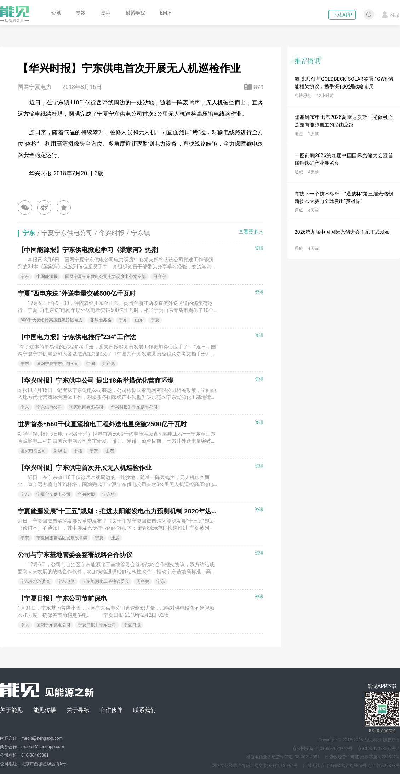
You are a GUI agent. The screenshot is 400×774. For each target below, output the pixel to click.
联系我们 (144, 710)
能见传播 (44, 710)
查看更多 (251, 232)
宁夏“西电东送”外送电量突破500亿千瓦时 (77, 293)
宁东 (25, 276)
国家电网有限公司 (86, 407)
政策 (105, 13)
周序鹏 (142, 581)
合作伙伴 (111, 710)
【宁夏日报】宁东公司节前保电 (62, 598)
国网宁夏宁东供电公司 (57, 363)
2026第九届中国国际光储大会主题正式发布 (342, 232)
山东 (139, 320)
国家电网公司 (33, 450)
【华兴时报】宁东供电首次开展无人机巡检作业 (85, 467)
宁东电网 (66, 581)
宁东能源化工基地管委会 (105, 581)
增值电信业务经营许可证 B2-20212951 (283, 757)
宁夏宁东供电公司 (53, 494)
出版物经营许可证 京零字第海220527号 (362, 757)
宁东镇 (108, 494)
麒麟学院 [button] (135, 13)
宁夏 (155, 320)
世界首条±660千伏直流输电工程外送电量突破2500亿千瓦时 (102, 424)
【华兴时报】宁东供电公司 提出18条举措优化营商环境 (95, 380)
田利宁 (159, 276)
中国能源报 (47, 276)
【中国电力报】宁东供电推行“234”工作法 (77, 337)
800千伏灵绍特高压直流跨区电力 (52, 320)
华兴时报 (86, 494)
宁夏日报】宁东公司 (97, 624)
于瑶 (78, 450)
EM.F (165, 13)
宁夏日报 (132, 624)
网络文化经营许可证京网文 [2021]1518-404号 (255, 765)
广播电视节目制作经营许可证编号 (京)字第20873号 (351, 765)
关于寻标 (78, 710)
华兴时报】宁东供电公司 (134, 407)
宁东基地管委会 (35, 581)
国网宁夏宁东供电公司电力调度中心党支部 (105, 276)
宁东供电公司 (49, 407)
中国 (90, 363)
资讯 (56, 13)
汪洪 (115, 537)
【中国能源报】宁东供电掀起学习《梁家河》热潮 (88, 250)
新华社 (59, 450)
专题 (81, 13)
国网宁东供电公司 (53, 624)
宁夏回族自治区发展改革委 (61, 537)
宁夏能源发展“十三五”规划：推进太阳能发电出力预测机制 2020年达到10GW (126, 511)
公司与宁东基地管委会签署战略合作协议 (75, 554)
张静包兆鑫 (101, 320)
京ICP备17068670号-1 (379, 748)
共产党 (108, 363)
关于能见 (11, 710)
